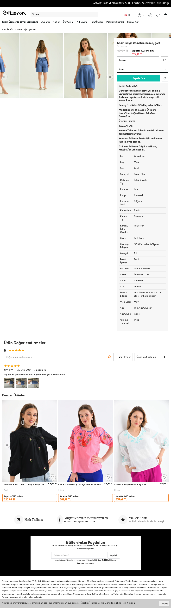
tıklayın (131, 602)
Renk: (121, 69)
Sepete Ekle (139, 78)
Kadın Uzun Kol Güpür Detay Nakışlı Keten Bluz (24, 484)
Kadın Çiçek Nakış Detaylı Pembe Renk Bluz (80, 484)
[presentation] (4, 77)
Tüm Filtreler (124, 356)
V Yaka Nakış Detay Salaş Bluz (130, 484)
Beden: (122, 60)
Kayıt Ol (113, 555)
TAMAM (164, 603)
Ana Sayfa (7, 29)
